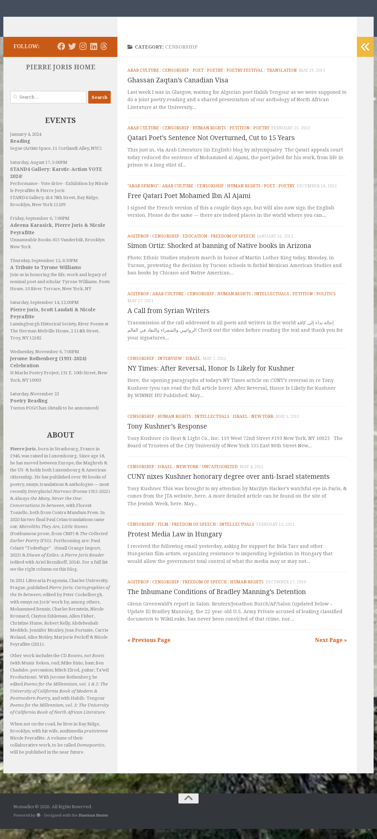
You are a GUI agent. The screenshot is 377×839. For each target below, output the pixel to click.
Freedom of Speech (233, 246)
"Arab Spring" (143, 196)
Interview (170, 368)
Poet (198, 80)
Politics (326, 304)
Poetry (215, 80)
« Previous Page (148, 650)
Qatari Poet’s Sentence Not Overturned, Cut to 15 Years (211, 148)
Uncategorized (220, 476)
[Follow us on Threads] (103, 56)
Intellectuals (271, 304)
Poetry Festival (244, 80)
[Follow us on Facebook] (61, 56)
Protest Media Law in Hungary (174, 544)
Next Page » (331, 650)
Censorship (175, 80)
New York (262, 426)
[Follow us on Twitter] (72, 56)
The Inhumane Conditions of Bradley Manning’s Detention (216, 602)
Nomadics (44, 22)
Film (163, 534)
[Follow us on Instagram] (83, 56)
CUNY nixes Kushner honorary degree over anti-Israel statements (228, 487)
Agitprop (138, 246)
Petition (239, 138)
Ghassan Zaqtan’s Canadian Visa (177, 90)
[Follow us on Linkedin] (94, 56)
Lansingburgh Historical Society (43, 333)
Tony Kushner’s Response (167, 436)
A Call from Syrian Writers (168, 321)
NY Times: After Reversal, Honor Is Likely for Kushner (210, 378)
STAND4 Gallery (26, 207)
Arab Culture (143, 80)
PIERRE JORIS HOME (60, 77)
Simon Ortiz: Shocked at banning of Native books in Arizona (219, 256)
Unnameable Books (30, 249)
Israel (193, 368)
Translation (282, 80)
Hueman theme (93, 825)
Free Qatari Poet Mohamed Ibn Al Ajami (189, 206)
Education (194, 246)
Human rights (209, 138)
